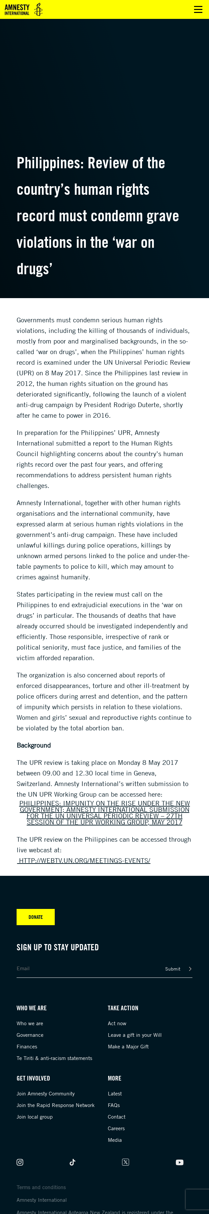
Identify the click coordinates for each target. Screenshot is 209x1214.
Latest (115, 1093)
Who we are (30, 1023)
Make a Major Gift (128, 1046)
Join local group (35, 1116)
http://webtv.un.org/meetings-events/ (83, 860)
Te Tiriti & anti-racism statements (54, 1058)
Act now (117, 1023)
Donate (36, 917)
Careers (116, 1128)
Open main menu (198, 9)
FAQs (114, 1105)
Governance (30, 1034)
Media (115, 1139)
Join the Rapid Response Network (56, 1105)
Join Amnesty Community (46, 1093)
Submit (172, 969)
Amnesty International (42, 1200)
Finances (27, 1046)
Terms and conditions (41, 1187)
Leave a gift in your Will (135, 1034)
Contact (116, 1116)
